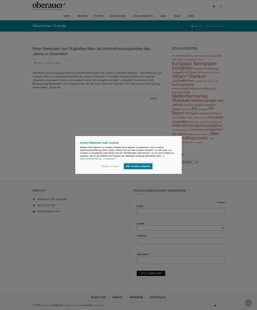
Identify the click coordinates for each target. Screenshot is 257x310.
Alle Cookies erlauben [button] (138, 166)
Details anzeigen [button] (110, 166)
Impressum (110, 158)
